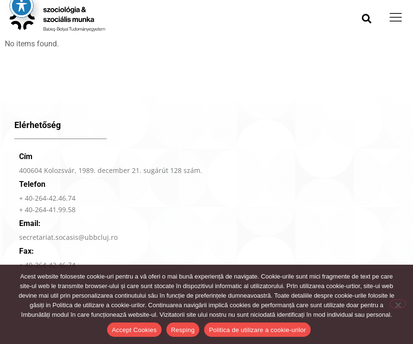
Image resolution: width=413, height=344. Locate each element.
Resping (183, 329)
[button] (367, 19)
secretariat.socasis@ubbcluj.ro (68, 251)
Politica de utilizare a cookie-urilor (257, 329)
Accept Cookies (134, 329)
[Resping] (398, 304)
